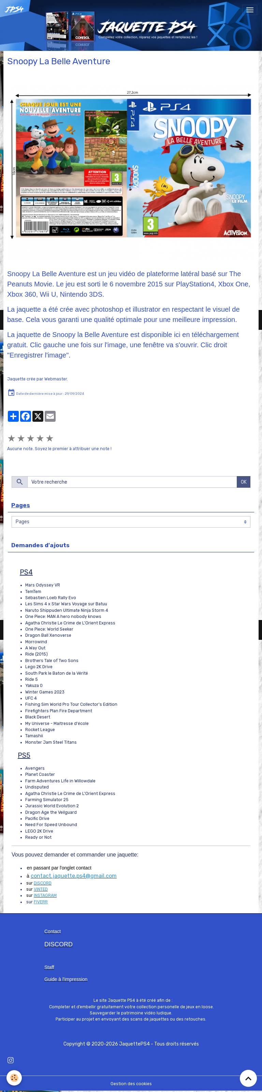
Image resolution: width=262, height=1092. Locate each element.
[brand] (16, 10)
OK (244, 482)
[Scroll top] (248, 1078)
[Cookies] (14, 1078)
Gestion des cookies (131, 1083)
